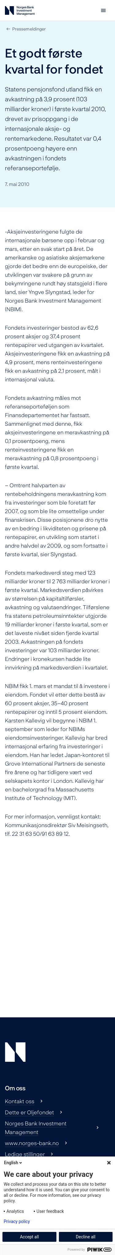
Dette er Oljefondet (29, 1112)
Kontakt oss (19, 1101)
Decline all (85, 1236)
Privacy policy (17, 1221)
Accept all (29, 1236)
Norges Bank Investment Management (36, 1127)
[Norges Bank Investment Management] (20, 12)
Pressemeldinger (29, 28)
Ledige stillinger (25, 1154)
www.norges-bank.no (32, 1143)
